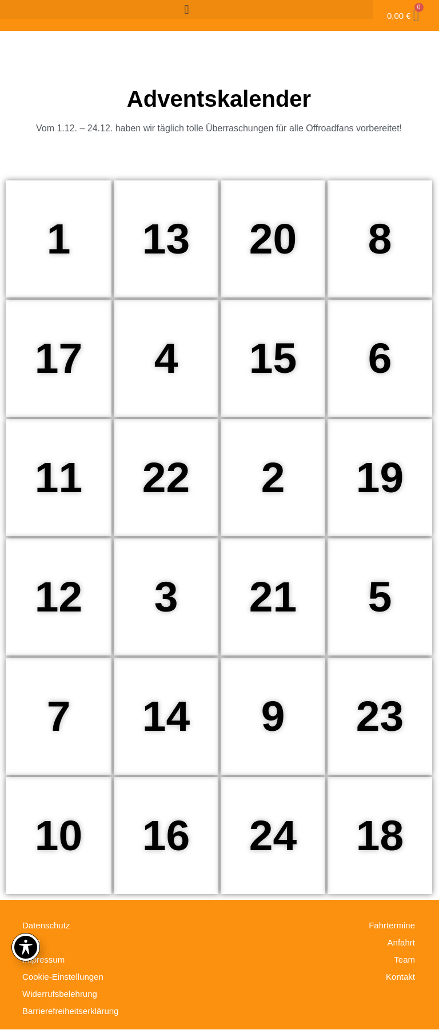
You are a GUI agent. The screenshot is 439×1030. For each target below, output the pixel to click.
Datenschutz (46, 925)
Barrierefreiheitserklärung (70, 1011)
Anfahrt (401, 942)
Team (404, 959)
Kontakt (400, 976)
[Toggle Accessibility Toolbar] (25, 947)
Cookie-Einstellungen (62, 976)
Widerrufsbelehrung (59, 994)
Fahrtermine (392, 925)
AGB (31, 942)
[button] (186, 9)
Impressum (43, 959)
